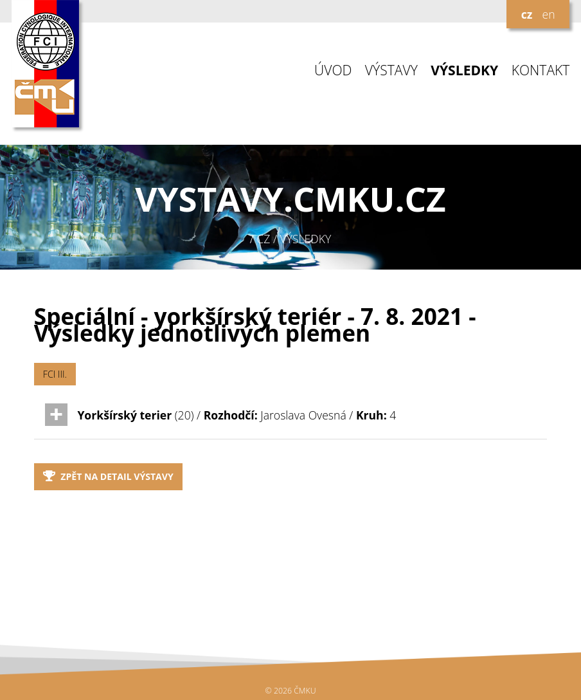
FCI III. (55, 374)
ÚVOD (333, 70)
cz (527, 14)
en (548, 14)
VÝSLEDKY (464, 70)
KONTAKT (541, 70)
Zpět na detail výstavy (108, 476)
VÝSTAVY (391, 70)
